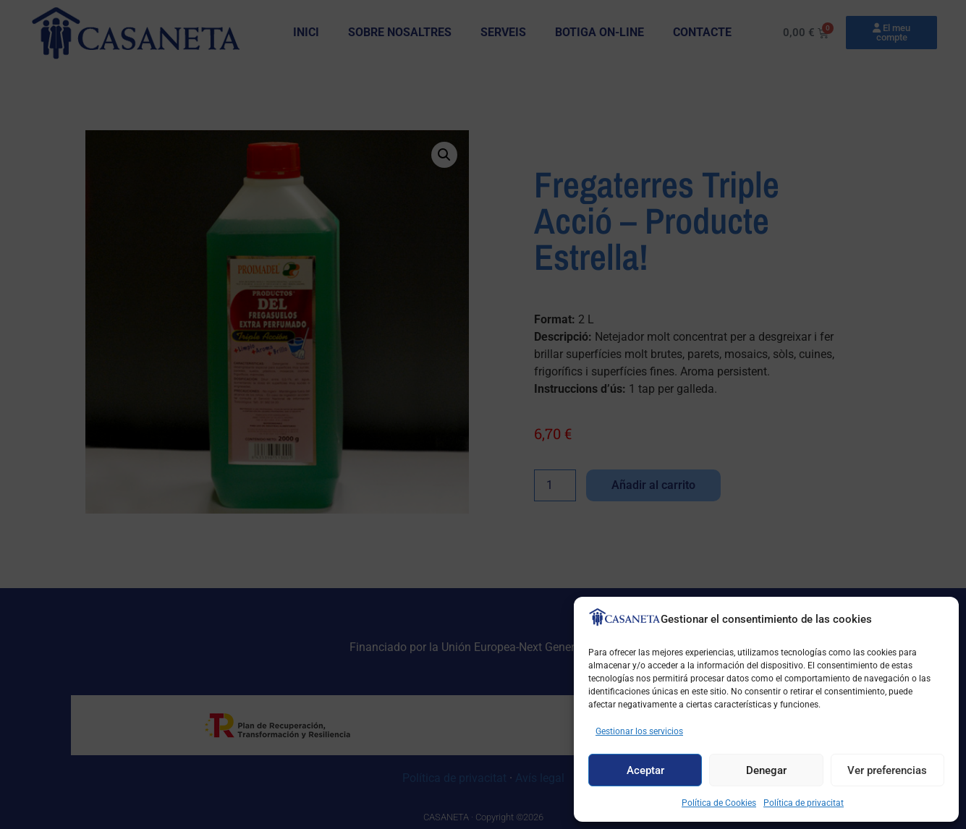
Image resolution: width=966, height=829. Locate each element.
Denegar (766, 770)
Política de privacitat (803, 803)
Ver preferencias (887, 770)
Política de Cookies (719, 803)
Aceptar (645, 770)
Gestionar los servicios (639, 731)
